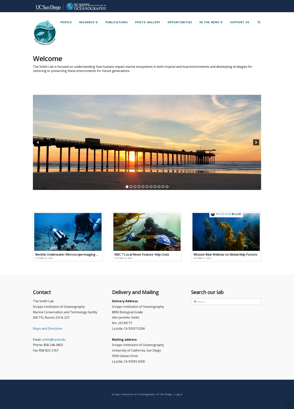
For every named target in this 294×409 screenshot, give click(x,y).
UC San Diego (164, 394)
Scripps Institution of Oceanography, (134, 394)
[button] (38, 142)
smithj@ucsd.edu (54, 339)
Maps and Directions (47, 328)
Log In (178, 394)
